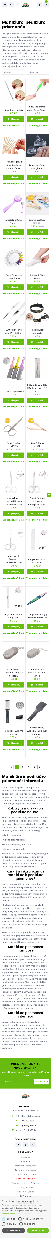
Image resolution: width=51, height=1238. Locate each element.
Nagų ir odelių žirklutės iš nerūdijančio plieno (14, 559)
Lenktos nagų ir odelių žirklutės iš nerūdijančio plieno (14, 501)
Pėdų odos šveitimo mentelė (13, 732)
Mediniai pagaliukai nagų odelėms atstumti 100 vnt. (14, 165)
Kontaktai (25, 1157)
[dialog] (25, 1217)
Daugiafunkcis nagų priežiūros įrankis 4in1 (37, 616)
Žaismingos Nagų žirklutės (37, 222)
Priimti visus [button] (38, 1230)
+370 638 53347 (28, 1120)
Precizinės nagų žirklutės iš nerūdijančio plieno (37, 501)
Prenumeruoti (41, 1082)
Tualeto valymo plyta (14, 391)
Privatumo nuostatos (25, 1170)
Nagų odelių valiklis (14, 110)
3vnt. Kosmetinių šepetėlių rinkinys (13, 331)
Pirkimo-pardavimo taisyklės (25, 1183)
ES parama (25, 1196)
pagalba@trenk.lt (28, 1125)
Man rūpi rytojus (25, 1191)
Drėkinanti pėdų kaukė (37, 277)
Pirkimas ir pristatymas (25, 1165)
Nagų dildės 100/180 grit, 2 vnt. (37, 561)
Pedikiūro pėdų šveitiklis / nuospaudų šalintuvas (37, 730)
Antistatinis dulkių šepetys (13, 222)
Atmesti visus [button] (13, 1230)
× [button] (48, 1200)
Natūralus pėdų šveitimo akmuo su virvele (37, 672)
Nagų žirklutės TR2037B (37, 445)
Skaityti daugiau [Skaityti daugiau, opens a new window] (8, 1213)
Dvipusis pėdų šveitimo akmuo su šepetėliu (13, 672)
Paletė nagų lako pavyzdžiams (14, 277)
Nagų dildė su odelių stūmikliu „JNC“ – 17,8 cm (37, 388)
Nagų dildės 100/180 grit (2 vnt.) (13, 616)
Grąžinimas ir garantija (25, 1174)
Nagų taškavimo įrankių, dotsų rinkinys (37, 108)
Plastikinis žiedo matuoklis (37, 331)
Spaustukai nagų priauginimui (37, 167)
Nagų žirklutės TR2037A (13, 445)
